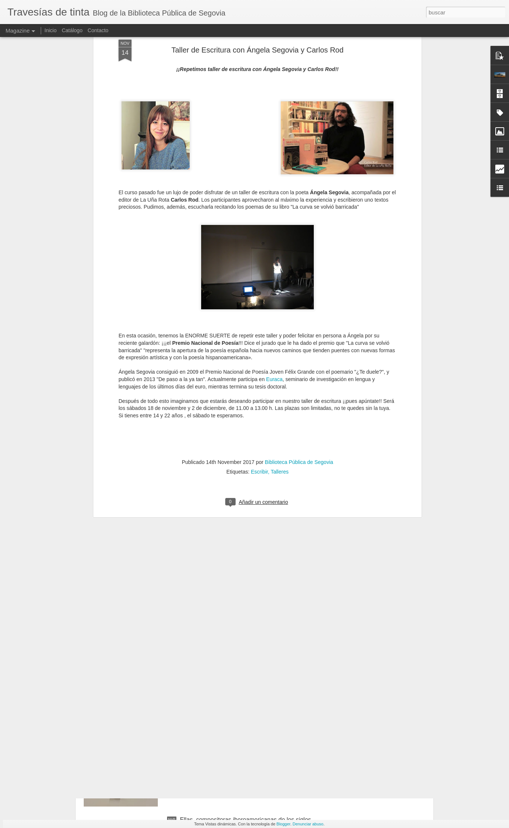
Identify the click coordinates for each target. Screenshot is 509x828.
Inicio (50, 30)
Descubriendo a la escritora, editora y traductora (243, 652)
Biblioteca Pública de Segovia (299, 350)
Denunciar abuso (308, 824)
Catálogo (72, 30)
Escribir (259, 360)
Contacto (98, 30)
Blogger (283, 824)
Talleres (280, 360)
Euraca (274, 267)
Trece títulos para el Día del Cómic (225, 736)
